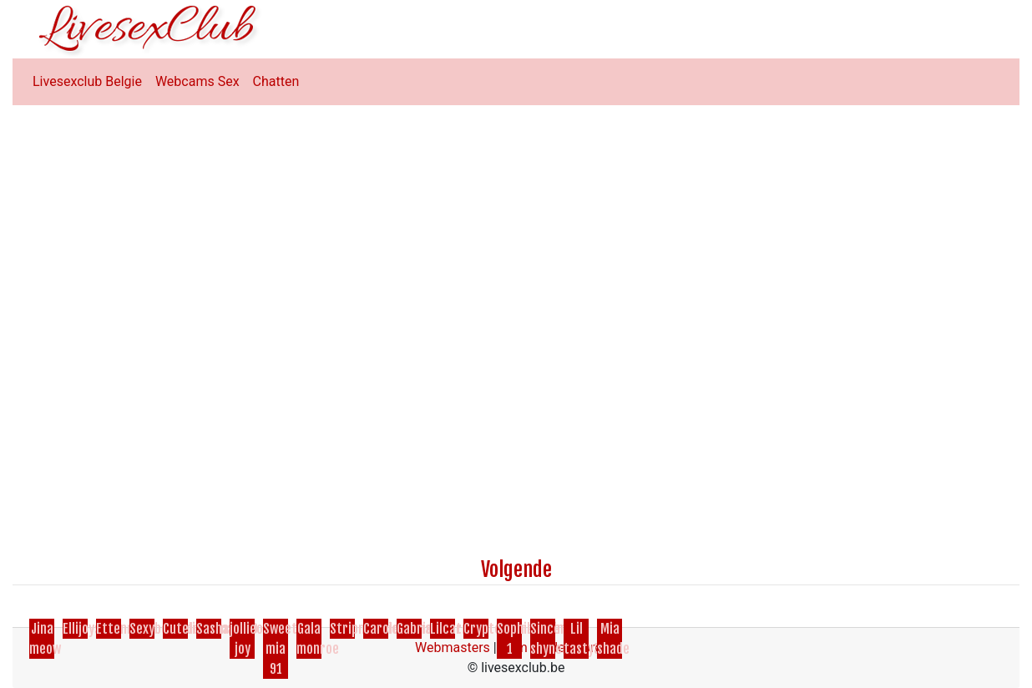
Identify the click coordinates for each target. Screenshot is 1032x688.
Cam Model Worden (558, 647)
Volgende (516, 569)
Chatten (276, 81)
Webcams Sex (197, 81)
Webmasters (452, 647)
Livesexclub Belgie (87, 81)
